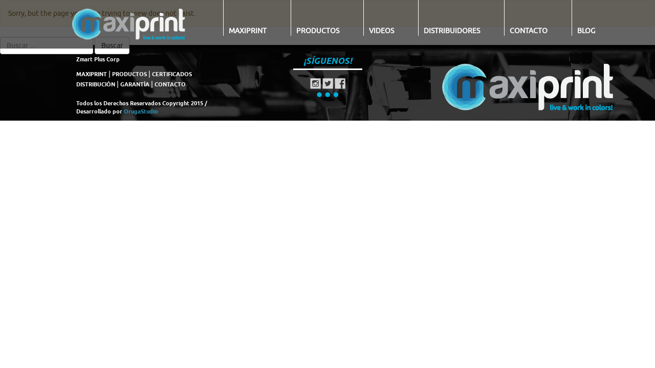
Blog (586, 31)
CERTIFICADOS (172, 74)
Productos (317, 31)
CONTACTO (170, 84)
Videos (381, 31)
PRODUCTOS (129, 74)
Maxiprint (248, 31)
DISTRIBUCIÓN (95, 84)
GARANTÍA (134, 84)
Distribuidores (452, 31)
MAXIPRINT (91, 74)
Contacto (529, 31)
